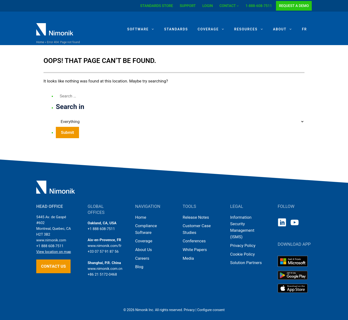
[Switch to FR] (304, 29)
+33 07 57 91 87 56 (103, 251)
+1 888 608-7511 (50, 246)
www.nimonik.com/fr (105, 246)
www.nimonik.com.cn (105, 268)
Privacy (189, 310)
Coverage (213, 29)
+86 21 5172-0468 (102, 274)
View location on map (53, 252)
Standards (176, 29)
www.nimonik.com (51, 240)
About (285, 29)
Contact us (53, 266)
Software (143, 29)
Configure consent (211, 310)
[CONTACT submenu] (238, 6)
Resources (251, 29)
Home (40, 42)
